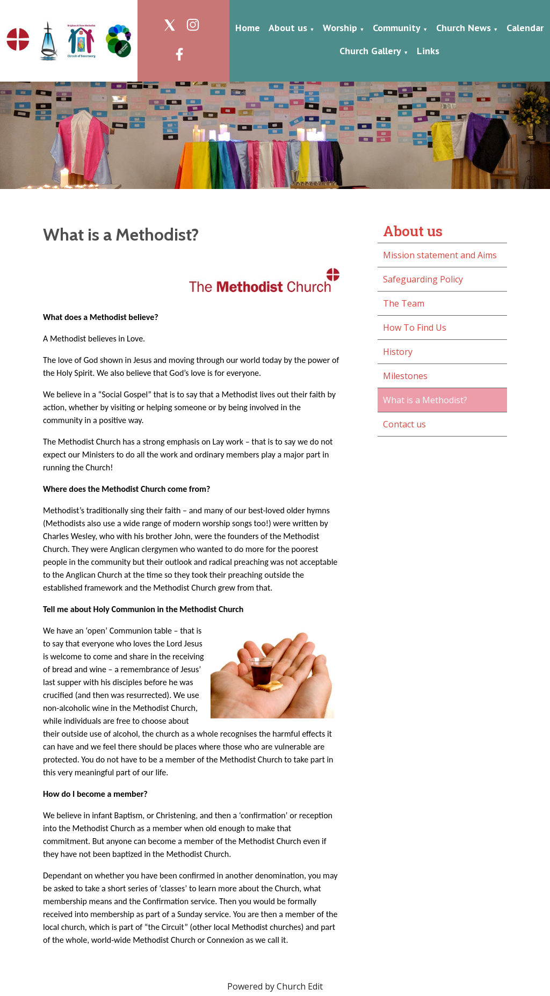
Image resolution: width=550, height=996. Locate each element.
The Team (403, 303)
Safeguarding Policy (423, 279)
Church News (463, 27)
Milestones (405, 376)
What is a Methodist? (425, 400)
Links (428, 51)
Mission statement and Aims (440, 255)
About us (288, 27)
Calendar (525, 27)
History (397, 352)
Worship (340, 27)
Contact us (404, 424)
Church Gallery (370, 51)
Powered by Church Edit (275, 986)
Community (397, 27)
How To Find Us (414, 327)
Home (247, 27)
